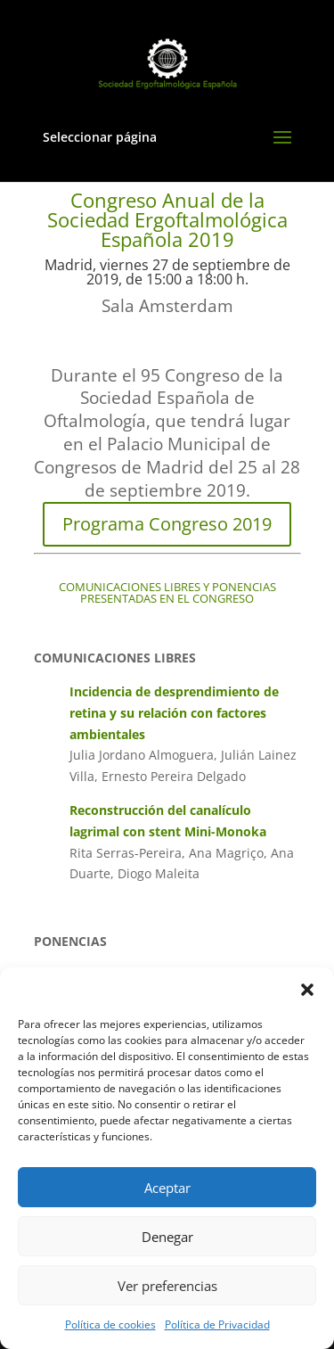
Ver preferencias (167, 1286)
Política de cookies (110, 1324)
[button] (307, 990)
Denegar (167, 1237)
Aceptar (167, 1188)
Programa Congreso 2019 (167, 524)
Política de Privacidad (217, 1324)
